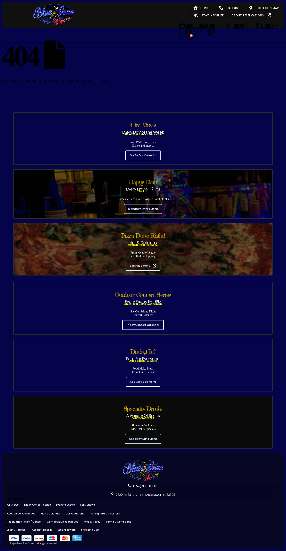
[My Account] (181, 37)
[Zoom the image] (143, 461)
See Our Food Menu (143, 381)
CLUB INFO (188, 31)
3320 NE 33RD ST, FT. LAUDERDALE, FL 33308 (143, 495)
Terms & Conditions (118, 521)
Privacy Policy (92, 521)
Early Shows (87, 504)
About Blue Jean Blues (21, 513)
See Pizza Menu (143, 265)
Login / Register (16, 529)
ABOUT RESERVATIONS (251, 15)
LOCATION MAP (264, 8)
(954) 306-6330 (142, 486)
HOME (201, 8)
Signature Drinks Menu (143, 209)
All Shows (13, 504)
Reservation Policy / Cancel (24, 521)
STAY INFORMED (209, 15)
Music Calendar (197, 26)
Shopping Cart (90, 529)
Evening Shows (65, 504)
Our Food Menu (75, 513)
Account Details (42, 529)
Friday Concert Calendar (143, 325)
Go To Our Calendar (143, 155)
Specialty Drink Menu (143, 439)
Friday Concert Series (37, 504)
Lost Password (67, 529)
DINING (235, 26)
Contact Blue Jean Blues (62, 521)
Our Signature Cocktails (105, 513)
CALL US (228, 8)
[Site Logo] (53, 15)
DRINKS (264, 26)
